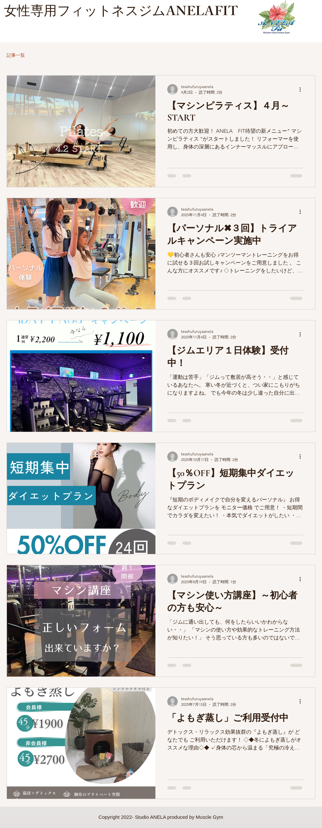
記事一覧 (16, 55)
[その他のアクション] (302, 89)
